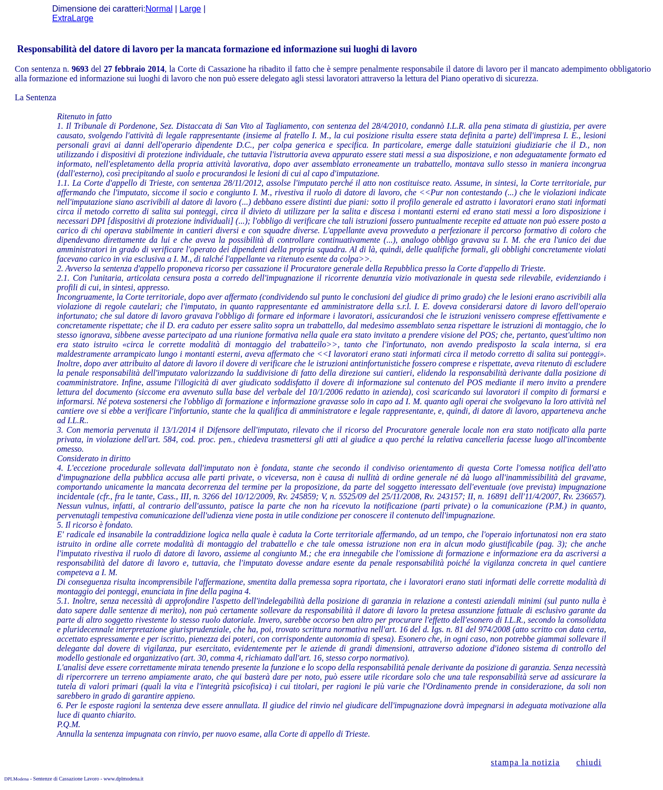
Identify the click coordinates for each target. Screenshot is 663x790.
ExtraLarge (72, 18)
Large (190, 8)
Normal (159, 8)
